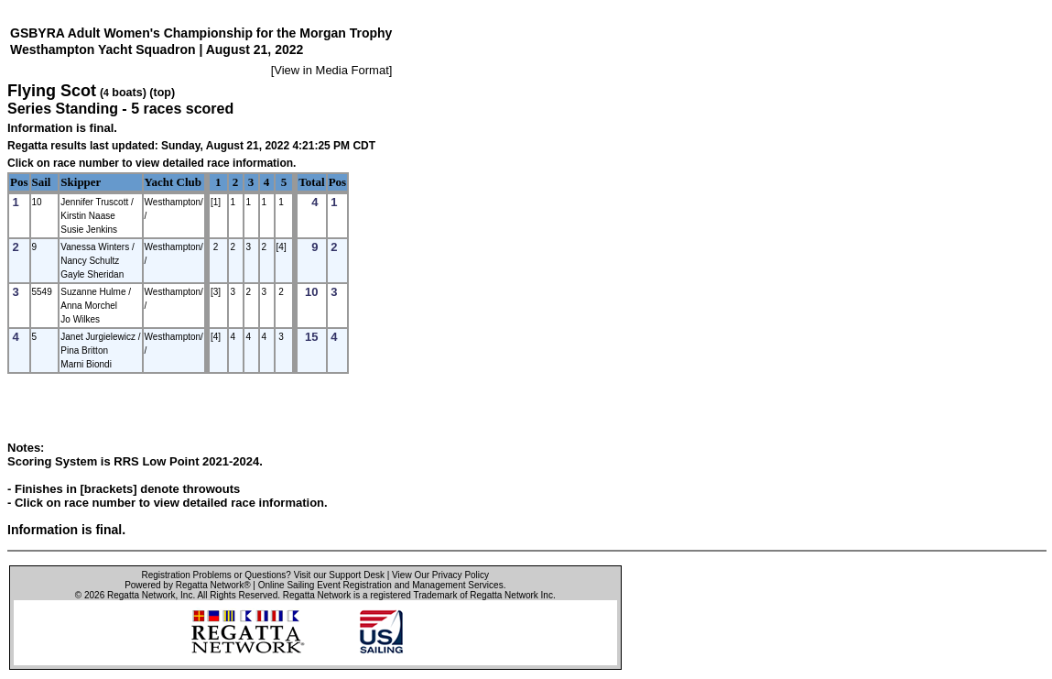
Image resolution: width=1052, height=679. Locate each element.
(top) (162, 92)
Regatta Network (141, 595)
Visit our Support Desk (339, 575)
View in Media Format (331, 70)
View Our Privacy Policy (440, 575)
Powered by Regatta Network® (187, 585)
